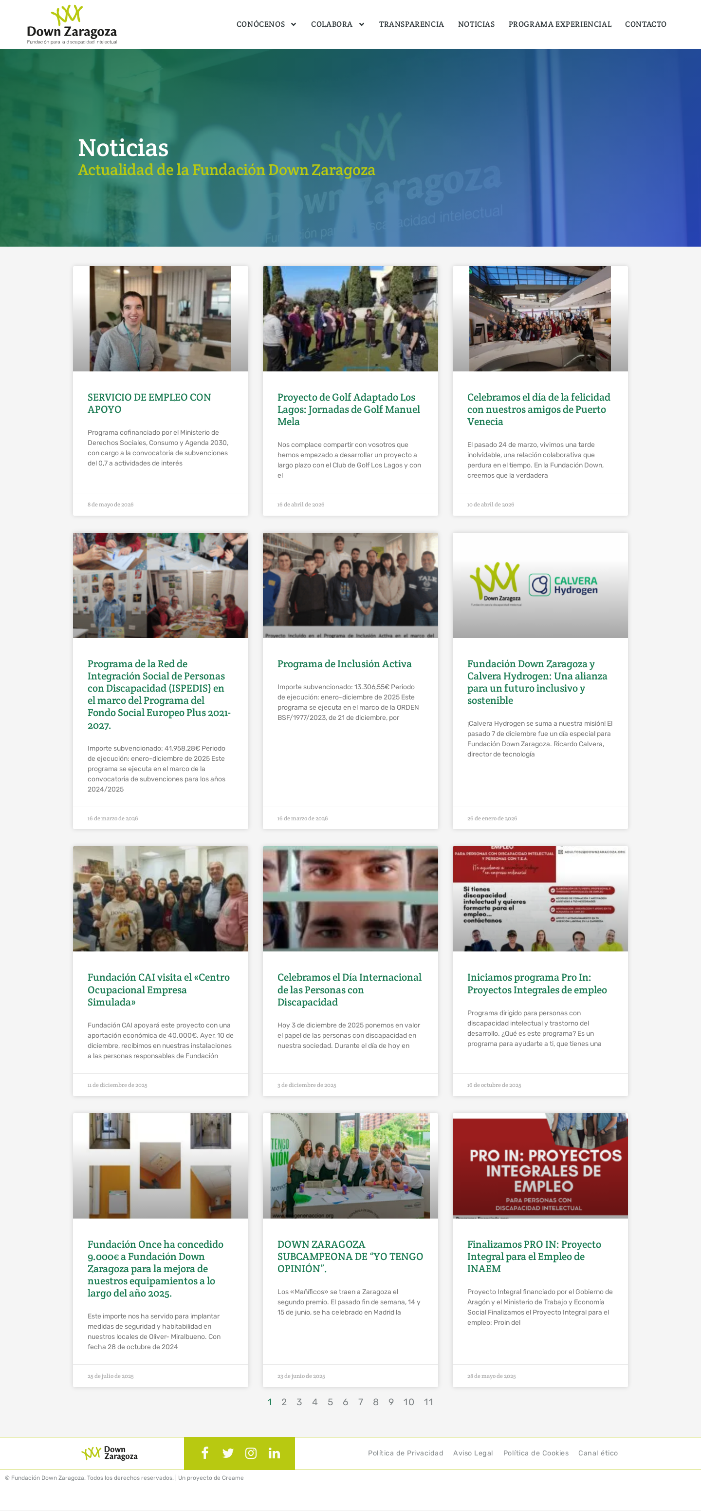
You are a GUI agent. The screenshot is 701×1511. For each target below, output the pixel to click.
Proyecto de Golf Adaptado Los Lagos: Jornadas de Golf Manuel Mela (348, 409)
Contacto (646, 24)
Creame (233, 1478)
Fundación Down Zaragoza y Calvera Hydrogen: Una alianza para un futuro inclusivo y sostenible (537, 682)
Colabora (338, 24)
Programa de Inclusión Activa (344, 663)
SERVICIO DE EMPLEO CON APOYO (149, 403)
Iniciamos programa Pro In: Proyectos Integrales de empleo (537, 983)
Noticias (476, 24)
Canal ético (598, 1454)
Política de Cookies (536, 1454)
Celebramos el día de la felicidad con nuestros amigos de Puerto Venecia (538, 409)
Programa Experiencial (560, 24)
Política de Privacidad (405, 1454)
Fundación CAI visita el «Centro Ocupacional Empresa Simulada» (159, 989)
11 (429, 1402)
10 (409, 1402)
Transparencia (411, 24)
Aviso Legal (473, 1454)
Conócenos (267, 24)
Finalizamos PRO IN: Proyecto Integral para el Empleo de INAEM (534, 1256)
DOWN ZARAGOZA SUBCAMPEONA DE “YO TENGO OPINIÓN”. (350, 1256)
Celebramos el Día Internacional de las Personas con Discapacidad (349, 989)
